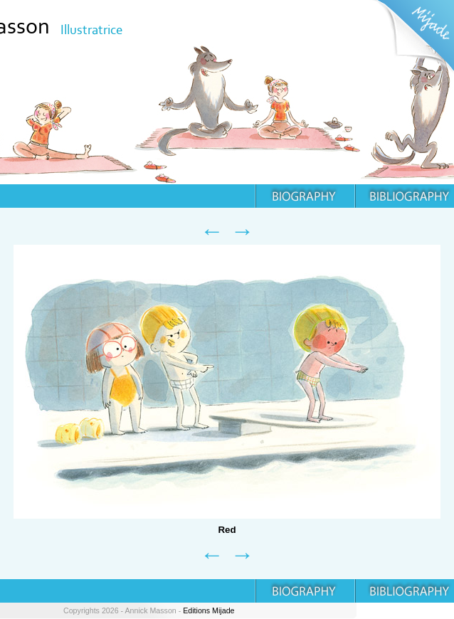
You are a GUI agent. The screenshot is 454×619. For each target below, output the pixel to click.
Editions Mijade (208, 610)
